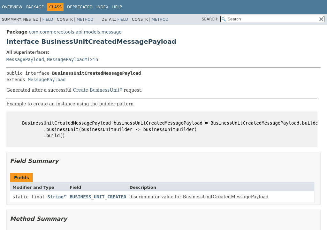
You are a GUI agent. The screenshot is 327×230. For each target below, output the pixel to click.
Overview (12, 7)
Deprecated (80, 7)
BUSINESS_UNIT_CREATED (98, 196)
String (56, 196)
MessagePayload (25, 59)
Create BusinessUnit (96, 90)
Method (85, 19)
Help (117, 7)
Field (47, 19)
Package (35, 7)
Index (102, 7)
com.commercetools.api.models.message (75, 31)
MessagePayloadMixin (72, 59)
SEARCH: (210, 19)
